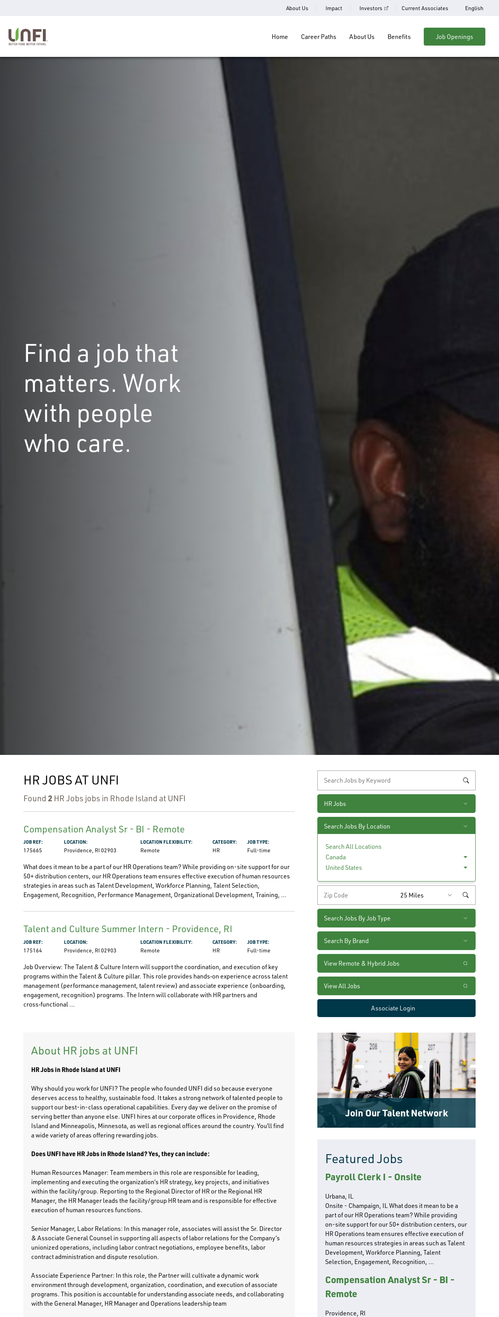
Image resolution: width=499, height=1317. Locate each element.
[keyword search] (396, 780)
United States (344, 867)
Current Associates (425, 8)
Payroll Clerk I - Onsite (373, 1177)
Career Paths (318, 37)
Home (280, 37)
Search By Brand (346, 941)
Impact (334, 8)
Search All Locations (354, 846)
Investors (370, 8)
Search (466, 780)
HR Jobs (335, 803)
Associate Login (393, 1008)
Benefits (399, 37)
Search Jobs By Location (357, 826)
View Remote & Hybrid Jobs (362, 963)
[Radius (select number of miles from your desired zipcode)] (428, 895)
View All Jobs (342, 986)
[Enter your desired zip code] (357, 895)
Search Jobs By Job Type (357, 918)
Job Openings (454, 37)
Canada (336, 857)
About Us (297, 8)
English (474, 8)
